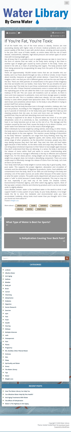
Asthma (7, 279)
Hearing (7, 326)
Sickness (8, 354)
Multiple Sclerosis (11, 332)
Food (7, 320)
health (33, 205)
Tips (6, 373)
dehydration (9, 298)
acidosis (7, 270)
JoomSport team (64, 425)
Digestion (8, 304)
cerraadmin (12, 33)
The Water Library (11, 369)
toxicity (29, 209)
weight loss (41, 209)
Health (7, 323)
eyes (6, 314)
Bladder (7, 282)
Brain (7, 289)
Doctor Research (10, 307)
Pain (6, 342)
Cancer (7, 292)
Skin (6, 357)
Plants (7, 345)
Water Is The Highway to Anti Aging (16, 404)
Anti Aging (8, 276)
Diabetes (8, 301)
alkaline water (21, 205)
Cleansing (8, 295)
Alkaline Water (10, 273)
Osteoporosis (9, 338)
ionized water (56, 205)
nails (6, 335)
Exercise (8, 310)
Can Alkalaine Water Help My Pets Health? (19, 394)
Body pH (8, 285)
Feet (6, 317)
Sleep (7, 360)
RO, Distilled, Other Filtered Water (16, 351)
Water (7, 376)
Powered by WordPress (61, 427)
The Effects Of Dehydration (14, 401)
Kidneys (7, 329)
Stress (7, 366)
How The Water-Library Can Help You (17, 391)
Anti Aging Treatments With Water (16, 397)
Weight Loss (15, 201)
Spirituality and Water (12, 363)
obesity (19, 209)
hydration (44, 205)
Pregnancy (8, 348)
